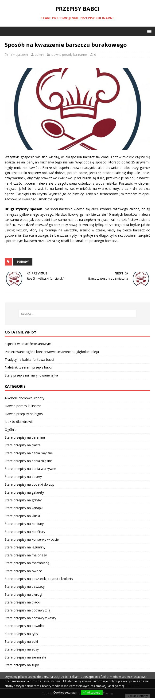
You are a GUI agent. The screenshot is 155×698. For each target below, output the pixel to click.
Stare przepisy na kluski (22, 516)
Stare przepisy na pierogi (23, 594)
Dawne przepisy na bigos (24, 414)
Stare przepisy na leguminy (25, 547)
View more (132, 686)
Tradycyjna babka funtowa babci (29, 359)
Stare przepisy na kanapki (24, 508)
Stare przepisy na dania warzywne (30, 468)
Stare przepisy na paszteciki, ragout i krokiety (39, 578)
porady (23, 262)
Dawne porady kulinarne (69, 54)
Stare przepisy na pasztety (25, 586)
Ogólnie (10, 429)
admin (39, 54)
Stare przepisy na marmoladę (27, 563)
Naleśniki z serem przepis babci (28, 367)
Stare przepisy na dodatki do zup (29, 484)
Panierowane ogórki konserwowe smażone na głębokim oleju (52, 351)
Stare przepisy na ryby (21, 633)
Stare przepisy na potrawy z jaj (28, 610)
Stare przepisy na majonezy (26, 555)
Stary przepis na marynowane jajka (31, 375)
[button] (148, 31)
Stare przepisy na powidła (24, 625)
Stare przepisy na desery (23, 476)
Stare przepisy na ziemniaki (25, 657)
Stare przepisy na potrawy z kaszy (30, 618)
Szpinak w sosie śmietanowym (28, 343)
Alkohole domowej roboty (24, 398)
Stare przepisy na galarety (24, 492)
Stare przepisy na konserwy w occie (32, 539)
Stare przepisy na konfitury (25, 531)
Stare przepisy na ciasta (23, 445)
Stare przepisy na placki (22, 602)
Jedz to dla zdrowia (19, 421)
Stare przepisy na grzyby (23, 500)
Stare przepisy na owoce (23, 571)
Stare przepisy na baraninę (25, 437)
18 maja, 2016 (18, 54)
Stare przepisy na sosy (22, 649)
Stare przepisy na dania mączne (29, 453)
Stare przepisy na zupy (22, 665)
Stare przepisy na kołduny (24, 523)
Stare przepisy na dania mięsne (28, 461)
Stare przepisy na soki (21, 641)
